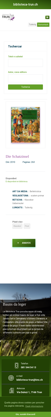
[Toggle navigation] (47, 17)
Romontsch (43, 25)
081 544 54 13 (28, 367)
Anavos (24, 243)
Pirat (27, 226)
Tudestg (32, 24)
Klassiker (17, 226)
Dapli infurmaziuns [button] (34, 406)
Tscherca (25, 87)
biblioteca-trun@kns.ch (29, 379)
